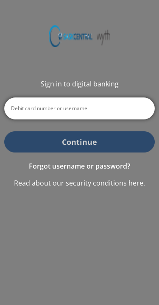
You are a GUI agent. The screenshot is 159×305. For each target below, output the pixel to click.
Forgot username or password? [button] (79, 166)
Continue (79, 142)
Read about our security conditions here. (79, 183)
